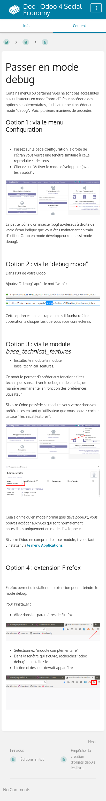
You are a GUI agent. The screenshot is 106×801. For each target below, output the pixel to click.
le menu (45, 545)
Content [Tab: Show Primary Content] (79, 25)
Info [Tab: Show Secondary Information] (26, 25)
